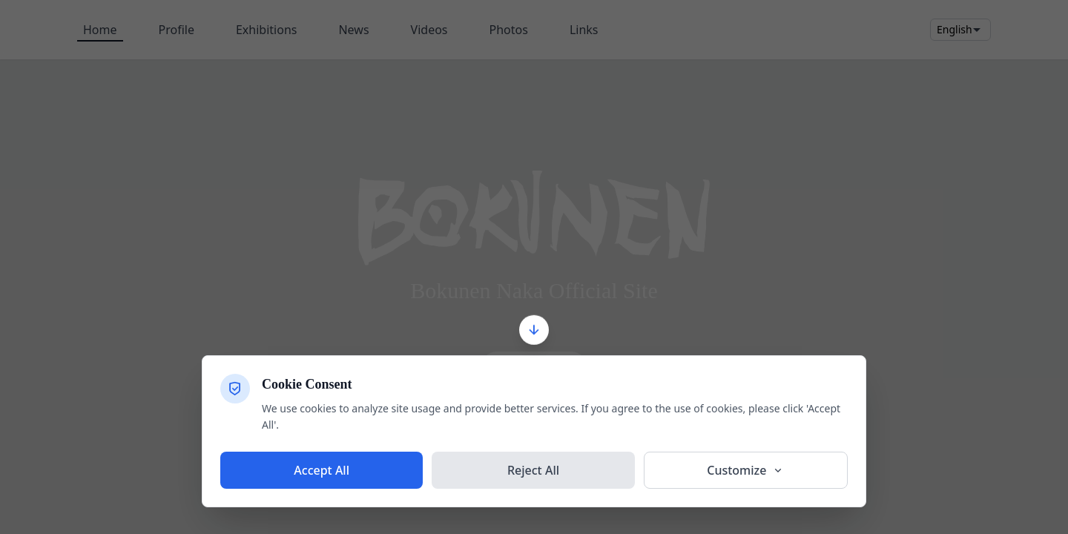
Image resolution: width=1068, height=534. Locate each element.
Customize (745, 470)
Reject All (533, 470)
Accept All (321, 470)
